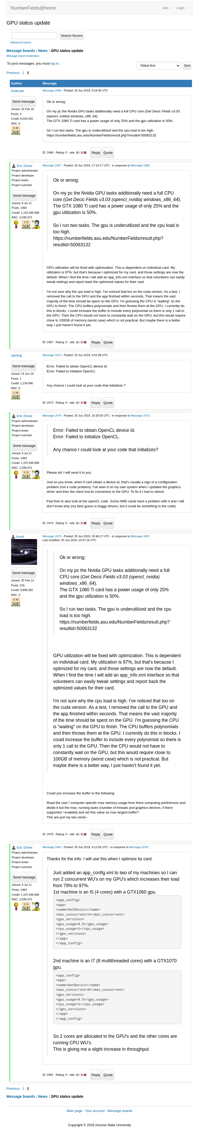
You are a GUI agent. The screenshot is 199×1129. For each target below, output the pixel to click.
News (43, 51)
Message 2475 (51, 536)
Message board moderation (22, 56)
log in (55, 63)
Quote (108, 153)
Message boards (20, 51)
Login (180, 8)
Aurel (20, 537)
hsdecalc (17, 91)
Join (165, 8)
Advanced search (20, 42)
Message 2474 (51, 415)
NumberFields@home (33, 8)
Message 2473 (51, 355)
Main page (74, 1111)
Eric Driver (25, 166)
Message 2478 (138, 847)
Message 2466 (51, 90)
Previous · (14, 73)
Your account (94, 1111)
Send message (23, 101)
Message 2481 (51, 847)
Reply (95, 153)
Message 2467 (51, 165)
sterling (16, 355)
